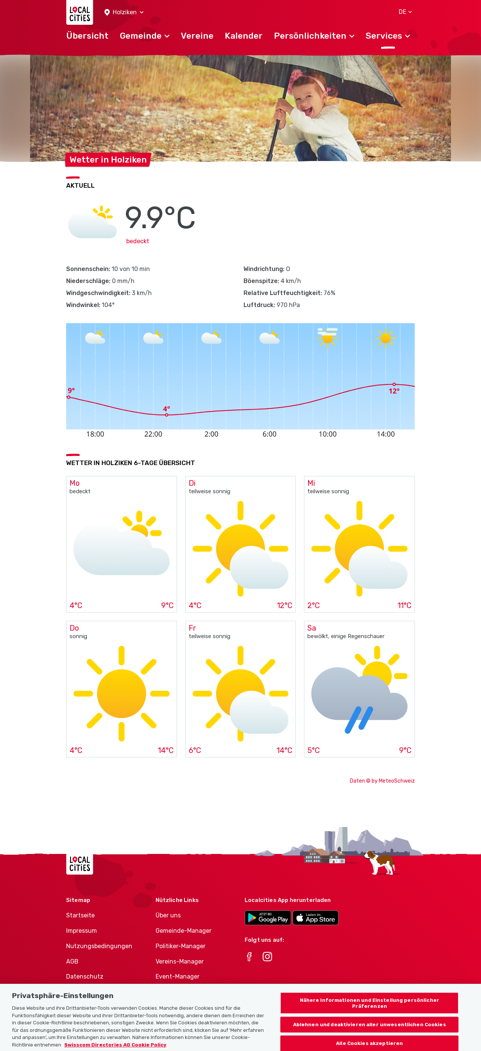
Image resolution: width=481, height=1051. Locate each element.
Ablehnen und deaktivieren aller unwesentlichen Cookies (369, 1033)
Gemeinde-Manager (184, 930)
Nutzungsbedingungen (99, 946)
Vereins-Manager (180, 961)
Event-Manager (178, 976)
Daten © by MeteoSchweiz (382, 781)
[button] (124, 13)
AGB (72, 961)
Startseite (80, 915)
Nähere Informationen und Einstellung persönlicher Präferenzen (369, 1012)
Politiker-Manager (181, 946)
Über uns (168, 915)
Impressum (81, 930)
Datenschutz (84, 976)
